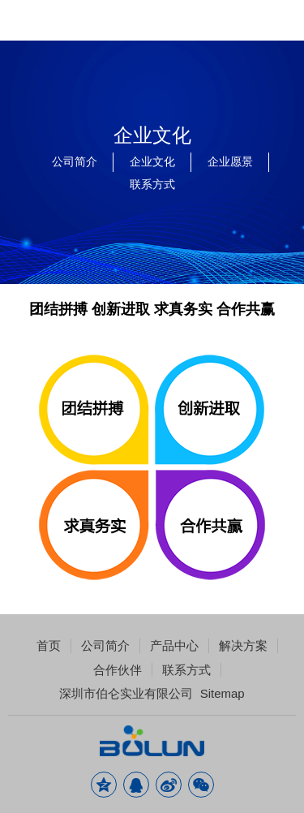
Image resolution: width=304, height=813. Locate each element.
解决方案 (243, 645)
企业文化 (152, 161)
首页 (48, 645)
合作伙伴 (117, 670)
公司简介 (74, 161)
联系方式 (152, 184)
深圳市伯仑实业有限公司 (126, 693)
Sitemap (222, 693)
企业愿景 (230, 161)
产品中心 (174, 645)
